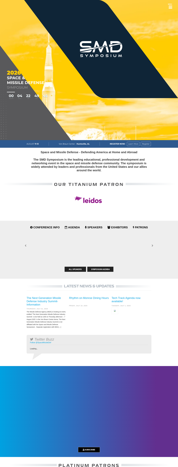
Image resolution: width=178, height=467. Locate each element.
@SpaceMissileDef (43, 343)
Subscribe (89, 449)
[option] (89, 409)
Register (146, 144)
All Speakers (75, 269)
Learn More (133, 144)
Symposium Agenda (100, 269)
